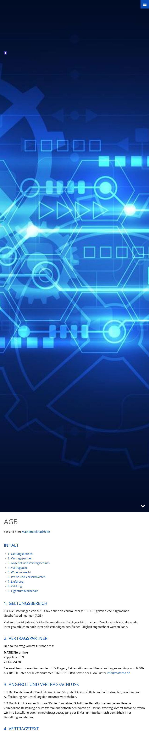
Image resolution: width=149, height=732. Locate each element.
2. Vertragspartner (20, 558)
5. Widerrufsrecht (19, 572)
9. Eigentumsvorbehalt (23, 591)
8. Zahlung (15, 586)
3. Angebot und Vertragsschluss (29, 563)
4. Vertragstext (17, 567)
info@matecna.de (118, 673)
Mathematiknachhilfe (36, 532)
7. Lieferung (16, 581)
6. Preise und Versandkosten (27, 577)
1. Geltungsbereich (20, 554)
